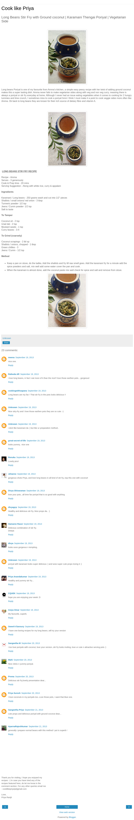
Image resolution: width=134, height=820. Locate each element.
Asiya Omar (13, 610)
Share (6, 343)
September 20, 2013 (31, 643)
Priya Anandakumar (17, 577)
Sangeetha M (14, 643)
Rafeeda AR (13, 374)
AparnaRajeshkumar (18, 726)
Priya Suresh (14, 693)
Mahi (10, 660)
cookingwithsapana (17, 391)
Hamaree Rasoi (15, 524)
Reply (10, 365)
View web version (67, 812)
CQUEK (11, 593)
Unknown (12, 407)
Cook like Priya (17, 8)
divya (10, 543)
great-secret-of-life (17, 441)
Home (67, 807)
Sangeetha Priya (16, 710)
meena (11, 357)
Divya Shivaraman (17, 491)
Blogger (72, 817)
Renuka (11, 457)
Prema (11, 676)
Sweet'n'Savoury (16, 626)
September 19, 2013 (24, 357)
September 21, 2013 (34, 710)
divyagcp (12, 507)
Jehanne (12, 474)
